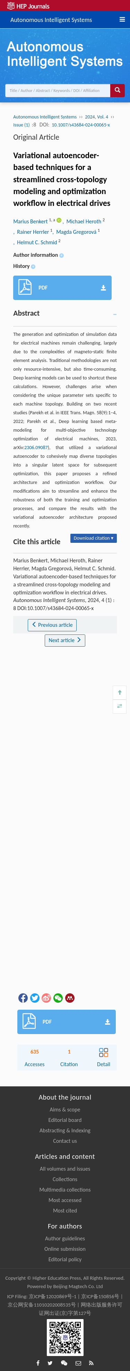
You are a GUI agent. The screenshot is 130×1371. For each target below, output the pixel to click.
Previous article (52, 625)
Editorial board (65, 1120)
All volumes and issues (65, 1168)
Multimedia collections (65, 1189)
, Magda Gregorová (75, 232)
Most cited (65, 1210)
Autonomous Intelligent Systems (51, 19)
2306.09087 (35, 447)
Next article (65, 640)
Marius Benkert (31, 221)
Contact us (65, 1141)
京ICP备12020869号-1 (53, 1296)
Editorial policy (65, 1259)
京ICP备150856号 (100, 1296)
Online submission (65, 1249)
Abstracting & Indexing (65, 1130)
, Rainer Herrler (31, 232)
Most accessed (65, 1200)
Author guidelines (65, 1238)
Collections (65, 1179)
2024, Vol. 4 (96, 117)
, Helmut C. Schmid (35, 242)
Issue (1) (22, 125)
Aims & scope (65, 1109)
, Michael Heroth (82, 221)
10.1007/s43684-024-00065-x (81, 125)
